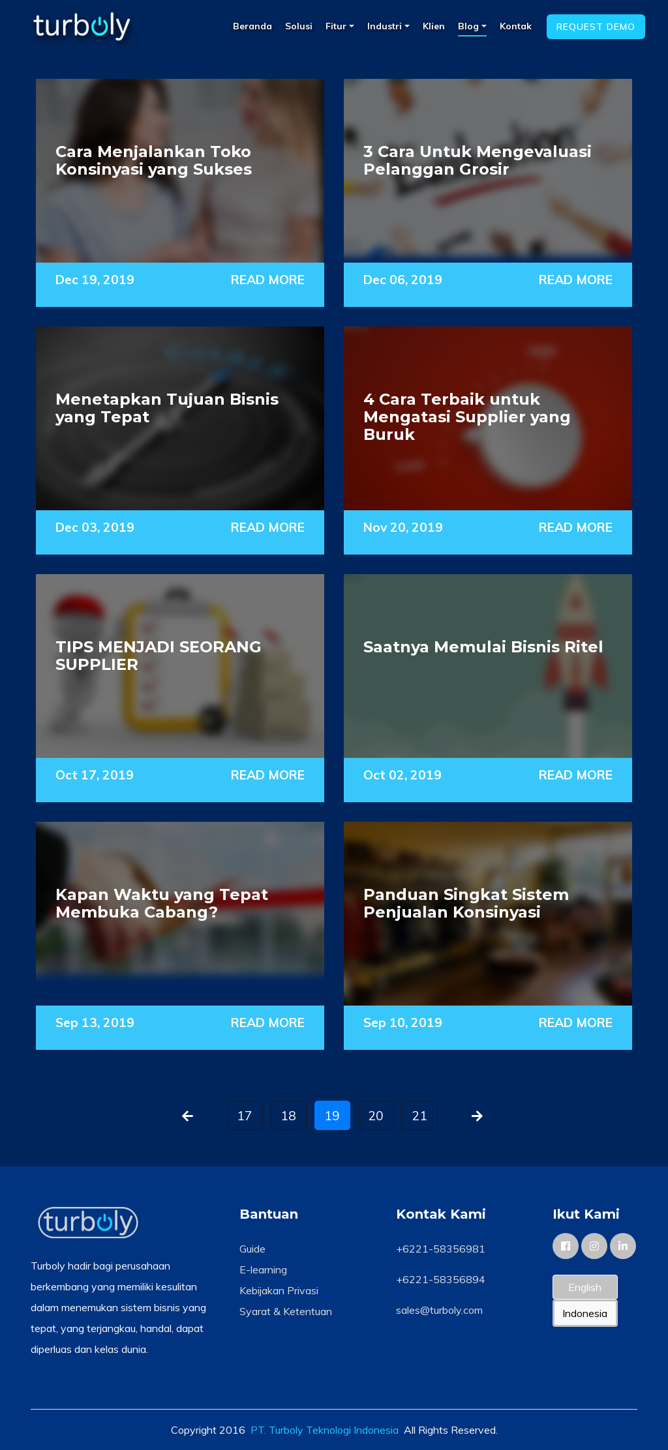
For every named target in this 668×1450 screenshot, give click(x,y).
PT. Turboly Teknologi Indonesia (324, 1429)
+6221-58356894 (440, 1279)
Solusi (298, 26)
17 (244, 1116)
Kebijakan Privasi (278, 1290)
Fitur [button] (337, 26)
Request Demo (595, 27)
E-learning (263, 1269)
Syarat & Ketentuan (285, 1311)
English (584, 1287)
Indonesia (584, 1313)
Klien (434, 26)
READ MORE (268, 279)
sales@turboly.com (439, 1309)
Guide (252, 1248)
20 (376, 1116)
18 (288, 1116)
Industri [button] (385, 26)
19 (332, 1116)
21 (419, 1116)
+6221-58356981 (440, 1248)
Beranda (252, 26)
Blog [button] (469, 26)
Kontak (516, 26)
